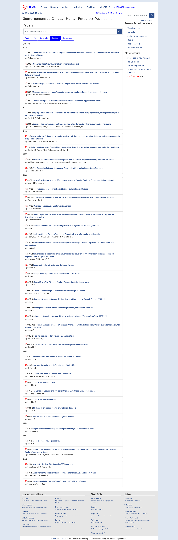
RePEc (62, 539)
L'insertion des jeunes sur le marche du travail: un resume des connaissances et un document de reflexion (73, 197)
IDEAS (53, 539)
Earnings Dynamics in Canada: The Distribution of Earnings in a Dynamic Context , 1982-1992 (70, 299)
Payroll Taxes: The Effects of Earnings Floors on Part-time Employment (61, 282)
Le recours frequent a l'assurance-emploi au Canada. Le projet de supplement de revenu (67, 101)
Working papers (134, 28)
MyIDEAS (124, 7)
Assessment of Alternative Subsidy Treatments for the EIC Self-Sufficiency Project (64, 473)
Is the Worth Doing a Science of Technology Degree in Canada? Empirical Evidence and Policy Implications (74, 180)
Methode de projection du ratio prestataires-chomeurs (54, 408)
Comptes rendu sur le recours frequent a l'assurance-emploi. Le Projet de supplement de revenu (70, 92)
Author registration (136, 66)
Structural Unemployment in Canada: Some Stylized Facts (54, 365)
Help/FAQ (104, 7)
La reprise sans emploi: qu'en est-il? (46, 441)
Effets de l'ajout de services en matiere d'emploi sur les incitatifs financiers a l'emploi (66, 84)
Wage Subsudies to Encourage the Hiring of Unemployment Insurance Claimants (63, 429)
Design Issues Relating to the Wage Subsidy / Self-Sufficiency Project (59, 481)
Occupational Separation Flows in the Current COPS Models (56, 274)
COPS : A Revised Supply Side (44, 382)
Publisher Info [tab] (30, 38)
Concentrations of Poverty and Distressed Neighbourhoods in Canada (61, 345)
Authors (65, 7)
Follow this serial (102, 13)
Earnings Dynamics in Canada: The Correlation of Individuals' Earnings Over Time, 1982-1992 (71, 316)
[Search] (151, 15)
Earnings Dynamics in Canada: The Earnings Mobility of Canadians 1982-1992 (64, 308)
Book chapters (134, 44)
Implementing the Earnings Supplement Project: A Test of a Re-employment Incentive (66, 234)
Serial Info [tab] (44, 38)
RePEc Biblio (133, 62)
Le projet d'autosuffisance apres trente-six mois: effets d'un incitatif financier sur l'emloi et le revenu (72, 124)
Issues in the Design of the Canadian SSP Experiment (53, 464)
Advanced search (147, 21)
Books (130, 40)
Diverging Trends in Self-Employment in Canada (52, 206)
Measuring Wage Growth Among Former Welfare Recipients (56, 64)
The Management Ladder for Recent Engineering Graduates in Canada (60, 189)
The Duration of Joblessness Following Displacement (53, 417)
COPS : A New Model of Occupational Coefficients (52, 374)
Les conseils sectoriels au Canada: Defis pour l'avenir (53, 265)
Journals (131, 32)
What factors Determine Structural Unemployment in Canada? (57, 357)
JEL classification (135, 48)
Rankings (91, 7)
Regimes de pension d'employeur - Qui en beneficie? (54, 336)
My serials (112, 13)
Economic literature (49, 7)
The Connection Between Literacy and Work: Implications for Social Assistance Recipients (68, 168)
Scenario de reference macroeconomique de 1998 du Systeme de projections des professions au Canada (73, 160)
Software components (137, 36)
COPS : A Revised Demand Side (44, 399)
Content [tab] (55, 38)
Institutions (78, 7)
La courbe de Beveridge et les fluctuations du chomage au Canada (59, 291)
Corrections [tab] (67, 38)
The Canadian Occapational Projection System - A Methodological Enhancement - (64, 391)
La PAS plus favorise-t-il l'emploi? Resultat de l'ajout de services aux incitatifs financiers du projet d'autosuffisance (75, 147)
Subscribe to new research (139, 58)
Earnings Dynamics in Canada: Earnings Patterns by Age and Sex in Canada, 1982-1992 (66, 226)
